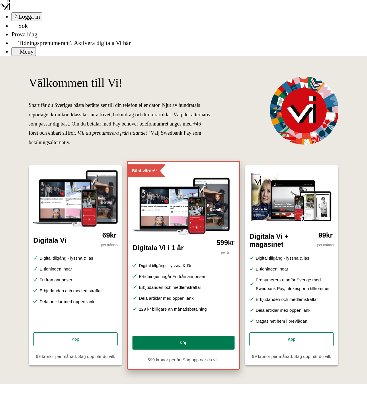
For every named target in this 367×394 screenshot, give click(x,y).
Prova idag (24, 34)
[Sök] (19, 25)
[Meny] (23, 51)
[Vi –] (5, 8)
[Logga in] (26, 16)
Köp (75, 339)
